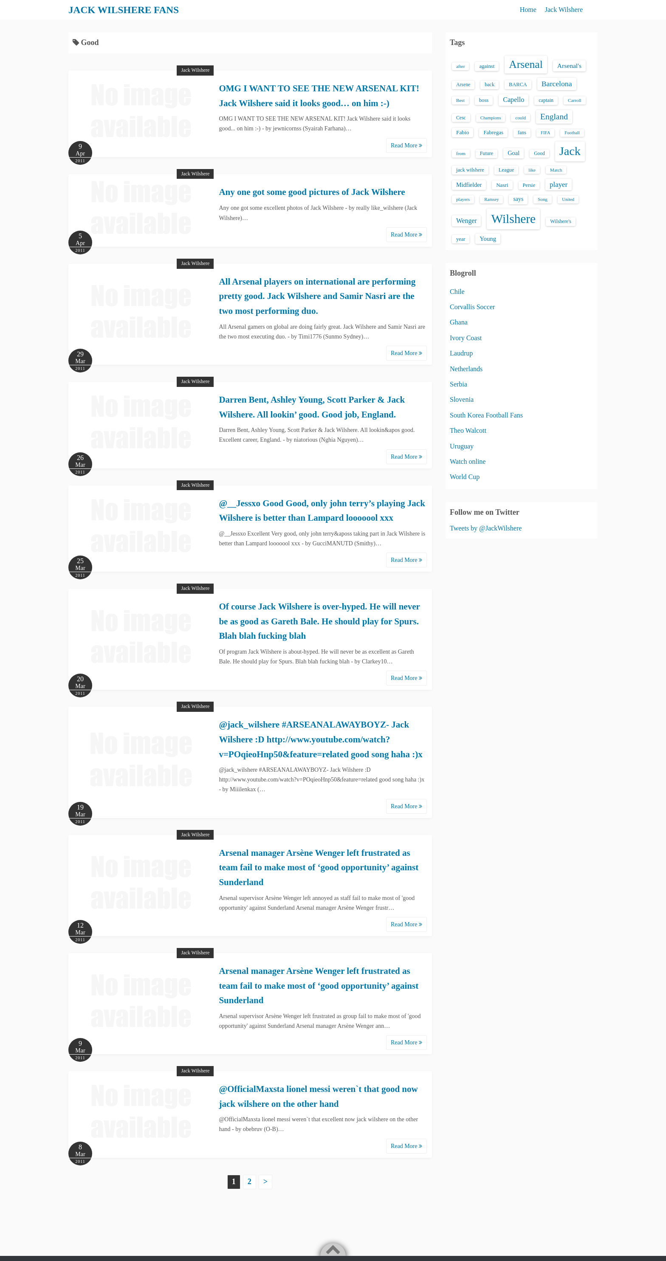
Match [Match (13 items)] (556, 169)
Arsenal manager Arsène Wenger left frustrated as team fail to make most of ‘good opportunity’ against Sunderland (318, 867)
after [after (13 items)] (460, 66)
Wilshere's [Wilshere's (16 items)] (560, 221)
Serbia (458, 384)
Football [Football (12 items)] (572, 132)
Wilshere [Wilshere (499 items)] (513, 219)
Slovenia (462, 399)
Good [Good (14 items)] (539, 153)
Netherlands (466, 368)
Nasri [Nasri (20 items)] (502, 185)
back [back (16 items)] (489, 84)
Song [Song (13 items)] (542, 199)
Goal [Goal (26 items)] (513, 153)
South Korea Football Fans (486, 415)
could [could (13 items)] (520, 117)
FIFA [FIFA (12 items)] (545, 132)
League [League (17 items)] (506, 170)
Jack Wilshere (564, 9)
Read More (406, 145)
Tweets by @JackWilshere (486, 528)
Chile (457, 291)
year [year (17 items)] (460, 239)
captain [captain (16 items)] (546, 100)
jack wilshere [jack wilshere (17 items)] (470, 170)
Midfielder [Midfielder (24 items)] (469, 184)
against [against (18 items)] (486, 66)
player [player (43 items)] (558, 185)
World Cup (465, 476)
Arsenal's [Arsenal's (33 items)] (569, 65)
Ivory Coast (466, 337)
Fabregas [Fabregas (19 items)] (493, 132)
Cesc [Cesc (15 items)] (461, 118)
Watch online (467, 461)
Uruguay (462, 446)
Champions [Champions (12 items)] (490, 118)
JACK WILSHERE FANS (125, 9)
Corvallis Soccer (472, 306)
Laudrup (461, 353)
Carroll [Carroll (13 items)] (574, 100)
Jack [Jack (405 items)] (570, 151)
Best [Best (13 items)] (460, 100)
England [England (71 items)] (554, 116)
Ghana (459, 322)
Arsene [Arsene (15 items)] (463, 84)
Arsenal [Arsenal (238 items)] (526, 64)
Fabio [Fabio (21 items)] (462, 132)
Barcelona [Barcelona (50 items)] (557, 83)
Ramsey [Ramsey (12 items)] (491, 199)
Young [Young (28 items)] (488, 238)
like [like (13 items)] (532, 169)
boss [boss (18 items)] (484, 100)
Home (528, 9)
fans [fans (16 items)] (522, 132)
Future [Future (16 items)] (487, 153)
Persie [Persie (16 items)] (529, 185)
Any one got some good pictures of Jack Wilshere (312, 192)
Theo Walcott (468, 430)
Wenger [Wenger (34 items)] (466, 220)
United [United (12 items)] (568, 199)
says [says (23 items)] (518, 199)
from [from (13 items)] (461, 153)
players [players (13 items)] (463, 199)
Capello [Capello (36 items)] (513, 99)
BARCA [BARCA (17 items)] (518, 84)
